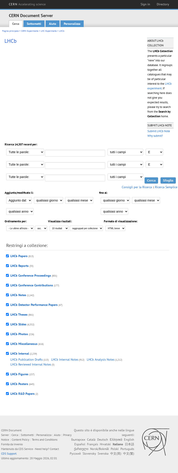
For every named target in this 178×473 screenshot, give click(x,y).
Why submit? (155, 136)
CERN (27, 4)
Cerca (15, 24)
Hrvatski (105, 444)
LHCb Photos (19, 334)
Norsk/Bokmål (99, 449)
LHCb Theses (18, 315)
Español (79, 444)
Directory (163, 4)
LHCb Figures (19, 374)
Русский (75, 453)
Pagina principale (10, 30)
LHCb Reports (19, 266)
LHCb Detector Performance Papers (34, 305)
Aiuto (52, 24)
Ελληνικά (116, 440)
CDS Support (8, 453)
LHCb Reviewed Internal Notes (30, 364)
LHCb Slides (18, 324)
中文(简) (115, 453)
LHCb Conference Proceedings (30, 276)
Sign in (145, 4)
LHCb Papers (18, 256)
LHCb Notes (18, 295)
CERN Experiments (29, 30)
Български (78, 440)
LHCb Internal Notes (64, 360)
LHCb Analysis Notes (100, 360)
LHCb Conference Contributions (31, 285)
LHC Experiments (49, 30)
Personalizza (72, 24)
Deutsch (102, 440)
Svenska (103, 453)
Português (127, 449)
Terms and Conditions (44, 440)
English (129, 440)
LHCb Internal (19, 354)
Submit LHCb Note (158, 131)
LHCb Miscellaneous (23, 344)
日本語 (129, 444)
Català (91, 440)
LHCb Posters (19, 384)
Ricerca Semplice (166, 187)
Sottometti (34, 24)
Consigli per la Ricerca (137, 187)
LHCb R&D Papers (22, 394)
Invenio (18, 444)
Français (92, 444)
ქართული (81, 449)
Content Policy (20, 440)
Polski (115, 449)
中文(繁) (128, 453)
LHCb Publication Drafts (26, 360)
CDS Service (25, 449)
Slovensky (89, 453)
